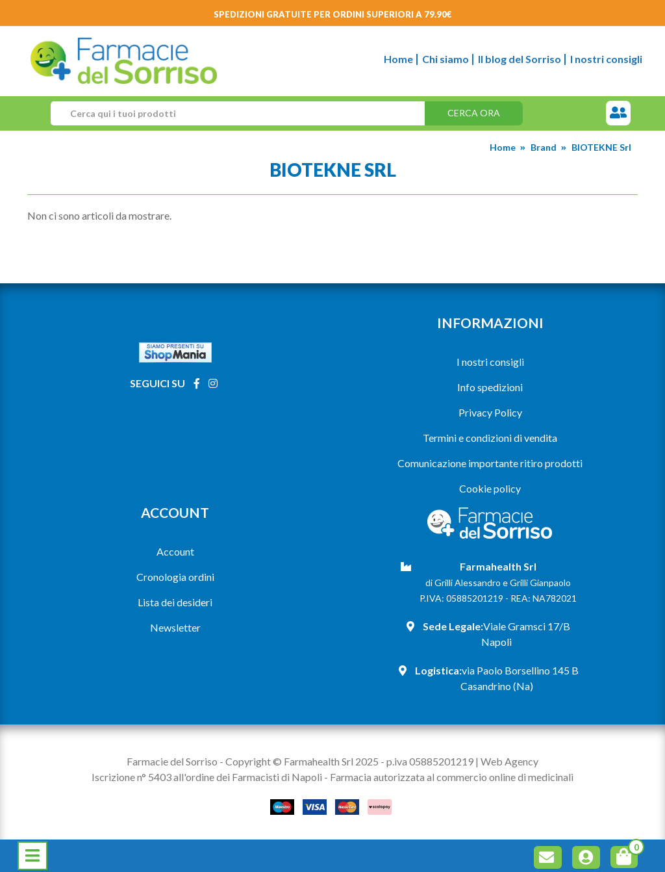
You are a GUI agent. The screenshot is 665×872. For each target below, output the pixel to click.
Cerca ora (473, 112)
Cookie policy (490, 488)
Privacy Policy (490, 412)
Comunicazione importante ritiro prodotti (490, 463)
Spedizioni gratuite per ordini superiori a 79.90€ (333, 14)
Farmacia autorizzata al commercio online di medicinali (451, 777)
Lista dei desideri (175, 602)
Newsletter (175, 627)
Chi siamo (445, 59)
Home (398, 59)
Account (175, 551)
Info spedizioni (490, 387)
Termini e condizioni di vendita (490, 437)
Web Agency (509, 761)
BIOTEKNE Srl (601, 147)
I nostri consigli (606, 59)
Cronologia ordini (175, 577)
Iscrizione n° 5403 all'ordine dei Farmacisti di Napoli (207, 777)
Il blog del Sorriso (519, 59)
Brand (544, 147)
